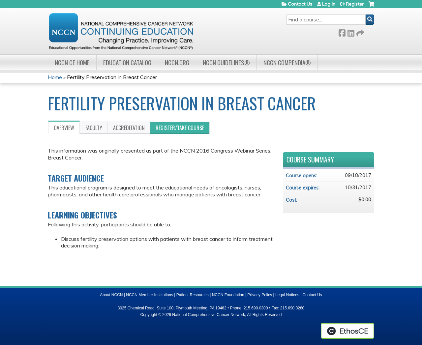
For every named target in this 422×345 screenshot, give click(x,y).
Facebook (342, 32)
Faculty (93, 128)
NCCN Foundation (228, 295)
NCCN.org (177, 62)
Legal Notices (287, 295)
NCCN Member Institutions (149, 295)
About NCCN (111, 295)
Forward (359, 32)
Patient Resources (192, 295)
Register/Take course (180, 128)
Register (355, 4)
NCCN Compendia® (287, 62)
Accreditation (129, 128)
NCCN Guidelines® (226, 62)
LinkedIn (350, 32)
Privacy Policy (260, 295)
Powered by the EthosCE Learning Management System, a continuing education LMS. (347, 331)
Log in (328, 4)
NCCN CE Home (72, 62)
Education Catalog (127, 62)
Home (55, 77)
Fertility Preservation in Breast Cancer (112, 77)
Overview (64, 128)
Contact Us (300, 4)
